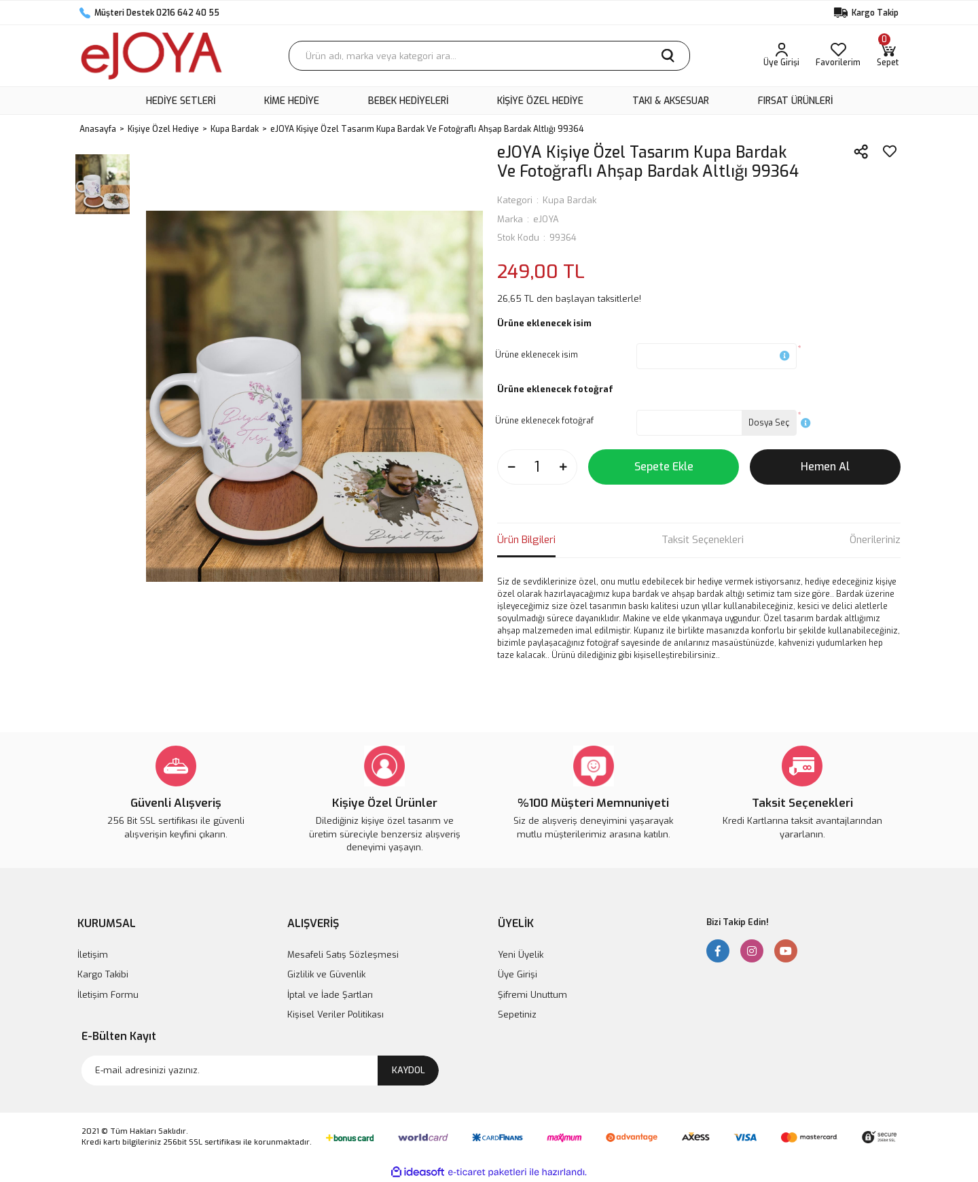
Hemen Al (825, 466)
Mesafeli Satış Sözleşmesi (343, 954)
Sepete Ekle (663, 466)
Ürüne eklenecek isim (536, 354)
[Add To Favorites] (890, 151)
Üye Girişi (517, 974)
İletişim (92, 954)
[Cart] (888, 56)
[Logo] (151, 56)
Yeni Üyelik (520, 954)
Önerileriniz (875, 539)
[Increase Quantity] (563, 467)
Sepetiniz (517, 1014)
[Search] (489, 56)
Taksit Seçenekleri (703, 539)
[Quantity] (537, 467)
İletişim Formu (108, 995)
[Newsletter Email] (260, 1070)
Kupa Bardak (569, 200)
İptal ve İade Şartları (330, 995)
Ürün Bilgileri (526, 539)
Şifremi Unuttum (532, 995)
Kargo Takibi (102, 974)
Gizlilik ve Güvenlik (326, 974)
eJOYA (546, 219)
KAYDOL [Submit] (408, 1070)
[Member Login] (781, 56)
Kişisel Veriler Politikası (335, 1014)
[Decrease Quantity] (511, 467)
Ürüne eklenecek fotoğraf (544, 420)
